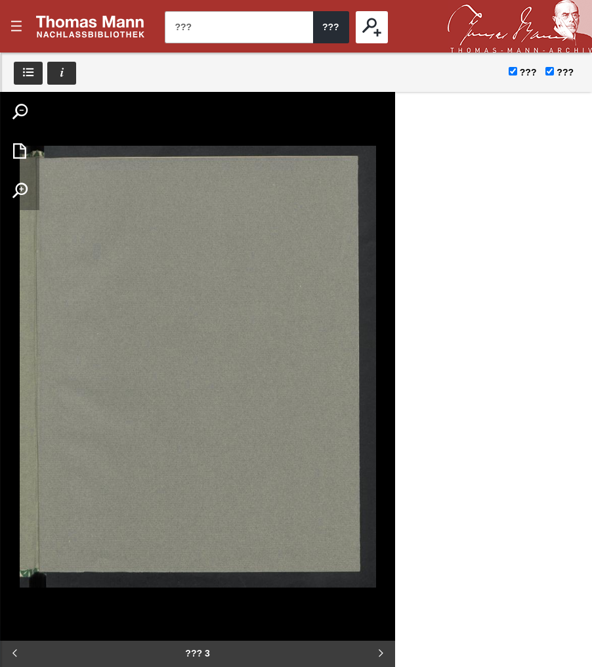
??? (90, 26)
